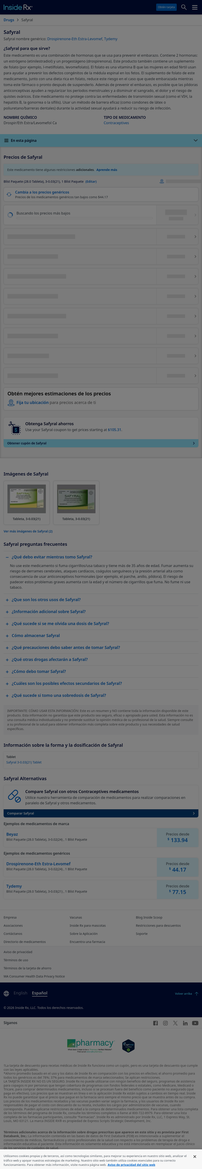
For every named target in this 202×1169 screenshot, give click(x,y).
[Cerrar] (195, 1162)
